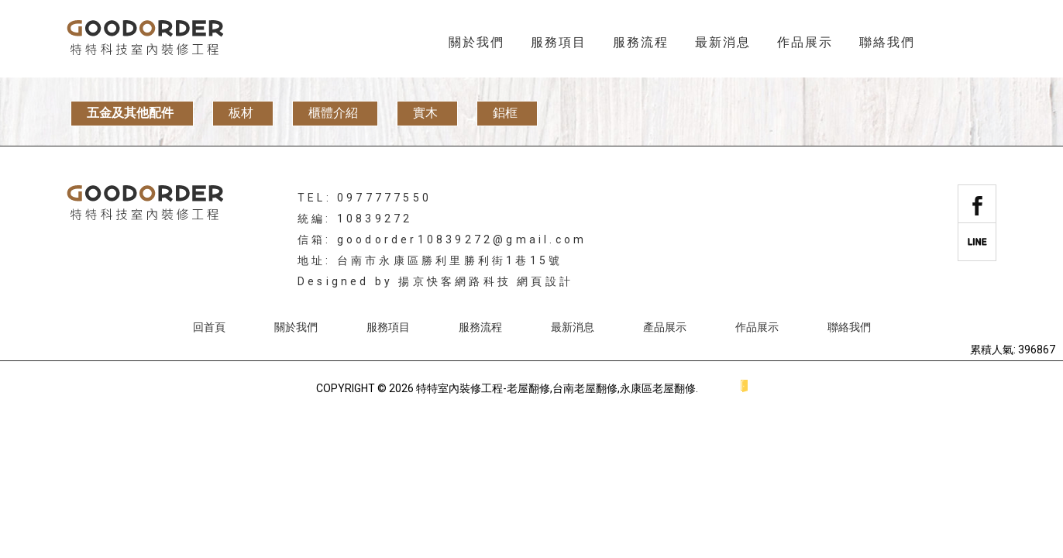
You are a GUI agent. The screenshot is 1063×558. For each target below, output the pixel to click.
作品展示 (805, 42)
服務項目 (559, 42)
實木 (425, 112)
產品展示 (664, 327)
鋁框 (505, 112)
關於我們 (476, 42)
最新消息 (723, 42)
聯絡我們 (887, 42)
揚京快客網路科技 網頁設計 (485, 281)
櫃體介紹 (333, 112)
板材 (241, 112)
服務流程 (641, 42)
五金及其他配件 (130, 112)
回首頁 (209, 327)
